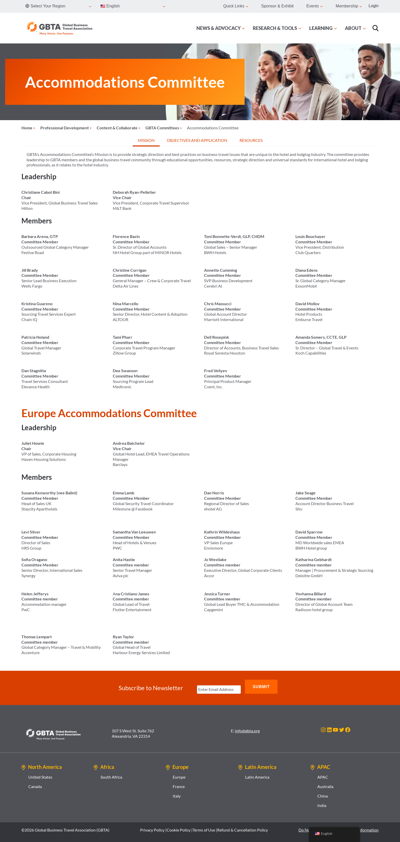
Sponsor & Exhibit (277, 6)
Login (374, 6)
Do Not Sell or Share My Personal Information (338, 825)
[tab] (146, 140)
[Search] (375, 28)
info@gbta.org (247, 726)
